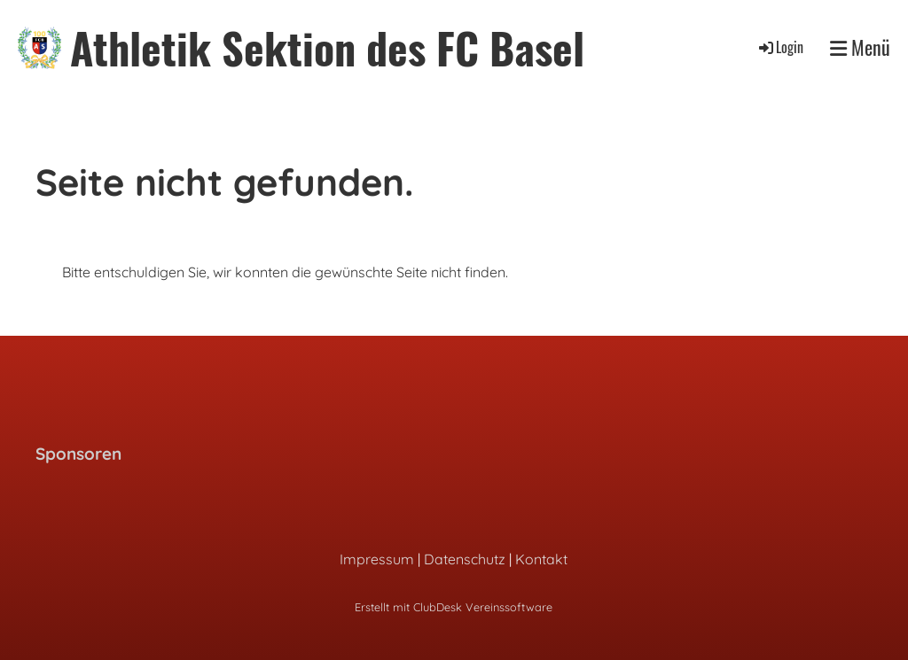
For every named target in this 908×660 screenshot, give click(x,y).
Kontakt (541, 559)
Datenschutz (464, 559)
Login (779, 47)
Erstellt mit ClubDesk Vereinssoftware (453, 607)
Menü (860, 47)
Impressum (377, 559)
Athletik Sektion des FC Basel (327, 47)
